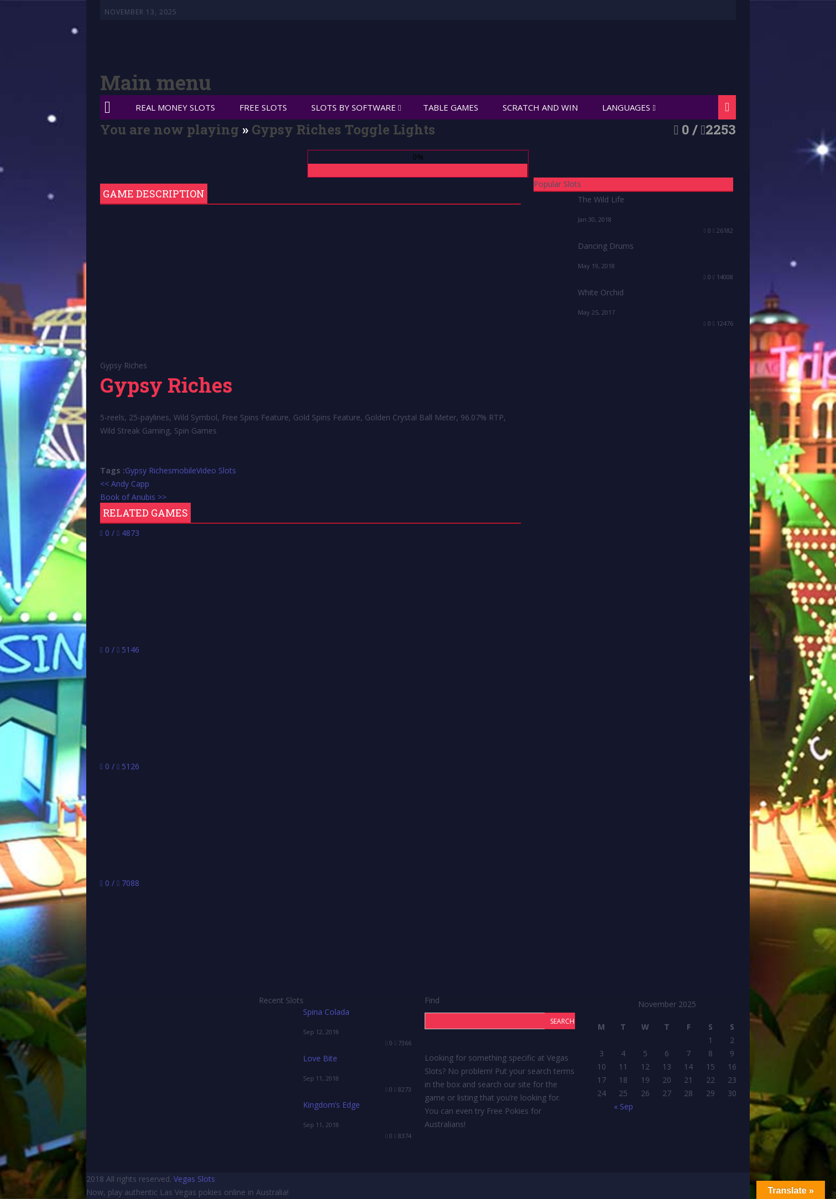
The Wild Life (601, 199)
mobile (184, 470)
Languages (626, 107)
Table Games (450, 107)
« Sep (623, 1106)
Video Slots (216, 470)
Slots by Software (353, 107)
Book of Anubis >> (133, 497)
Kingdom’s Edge (331, 1104)
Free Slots (263, 107)
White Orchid (601, 292)
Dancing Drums (606, 246)
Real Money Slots (175, 107)
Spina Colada (326, 1012)
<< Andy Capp (124, 483)
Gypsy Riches (148, 470)
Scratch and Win (540, 107)
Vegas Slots (194, 1179)
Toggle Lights (389, 129)
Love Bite (320, 1058)
